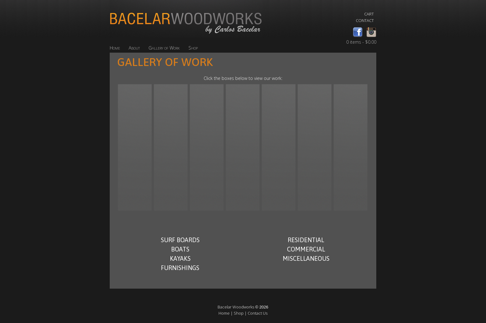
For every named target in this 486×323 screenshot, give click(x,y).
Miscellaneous (306, 258)
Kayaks (180, 258)
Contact (365, 20)
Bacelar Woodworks (236, 307)
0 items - (361, 42)
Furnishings (180, 267)
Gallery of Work (164, 48)
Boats (180, 249)
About (134, 48)
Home (115, 48)
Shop (193, 48)
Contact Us (257, 313)
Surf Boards (180, 239)
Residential (306, 239)
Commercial (306, 249)
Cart (369, 14)
